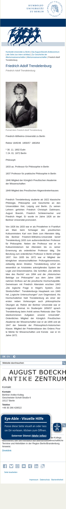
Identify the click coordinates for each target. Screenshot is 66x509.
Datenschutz (45, 480)
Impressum (33, 480)
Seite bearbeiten (10, 472)
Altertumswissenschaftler (37, 57)
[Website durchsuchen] (33, 363)
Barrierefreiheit (57, 480)
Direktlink (6, 450)
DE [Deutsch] (4, 356)
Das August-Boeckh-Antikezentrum (45, 52)
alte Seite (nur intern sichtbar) (18, 55)
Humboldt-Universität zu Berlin (18, 52)
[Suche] (64, 363)
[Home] (13, 23)
